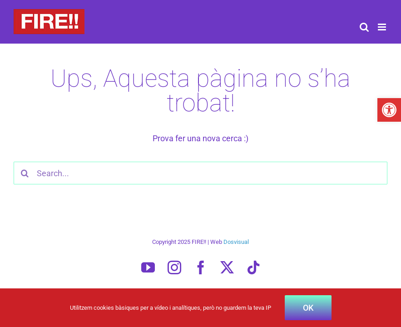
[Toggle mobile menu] (382, 27)
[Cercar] (25, 173)
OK (308, 307)
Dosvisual (236, 241)
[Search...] (200, 173)
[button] (389, 110)
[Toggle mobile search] (364, 27)
